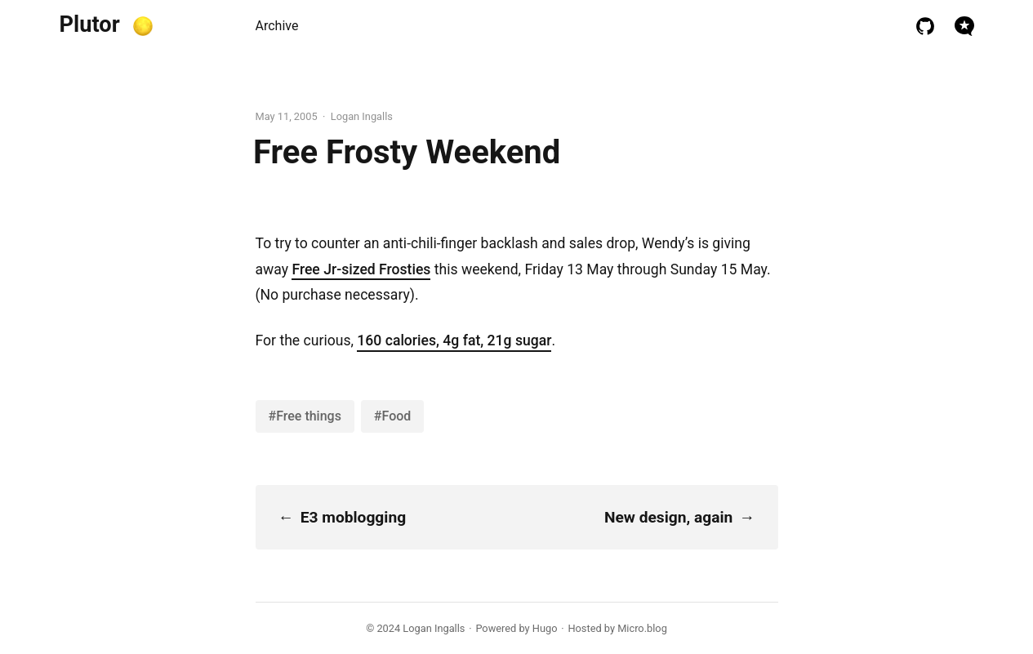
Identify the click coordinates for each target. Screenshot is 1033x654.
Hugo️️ (545, 628)
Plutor (90, 24)
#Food (392, 416)
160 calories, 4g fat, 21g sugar (454, 340)
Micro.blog (642, 628)
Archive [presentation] (277, 25)
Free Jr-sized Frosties (361, 269)
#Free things (305, 416)
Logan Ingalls (434, 628)
